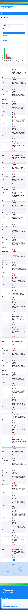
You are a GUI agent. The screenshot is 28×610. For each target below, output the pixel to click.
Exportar (5, 40)
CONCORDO (5, 606)
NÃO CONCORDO (13, 606)
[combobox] (14, 27)
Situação (4, 28)
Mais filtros (5, 37)
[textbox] (14, 27)
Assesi (11, 608)
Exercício (4, 25)
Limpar (5, 35)
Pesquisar (5, 33)
